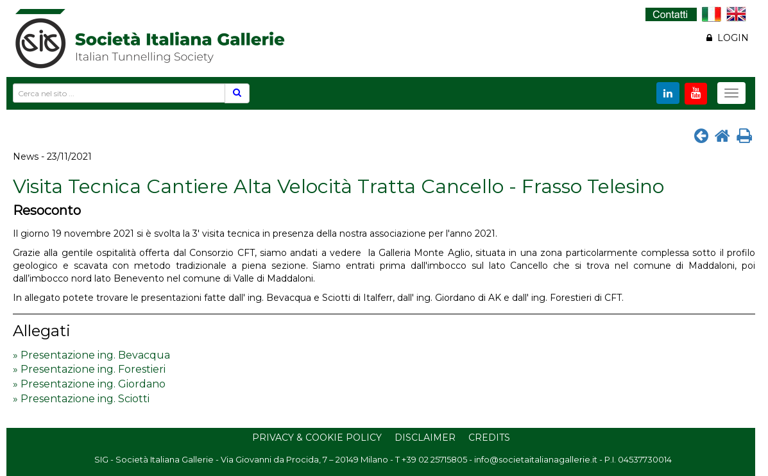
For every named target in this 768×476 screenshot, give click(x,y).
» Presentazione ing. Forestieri (89, 369)
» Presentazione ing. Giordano (89, 384)
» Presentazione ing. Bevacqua (91, 355)
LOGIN (727, 38)
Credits (489, 437)
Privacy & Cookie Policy (317, 437)
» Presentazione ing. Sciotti (81, 399)
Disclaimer (425, 437)
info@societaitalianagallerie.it (535, 459)
